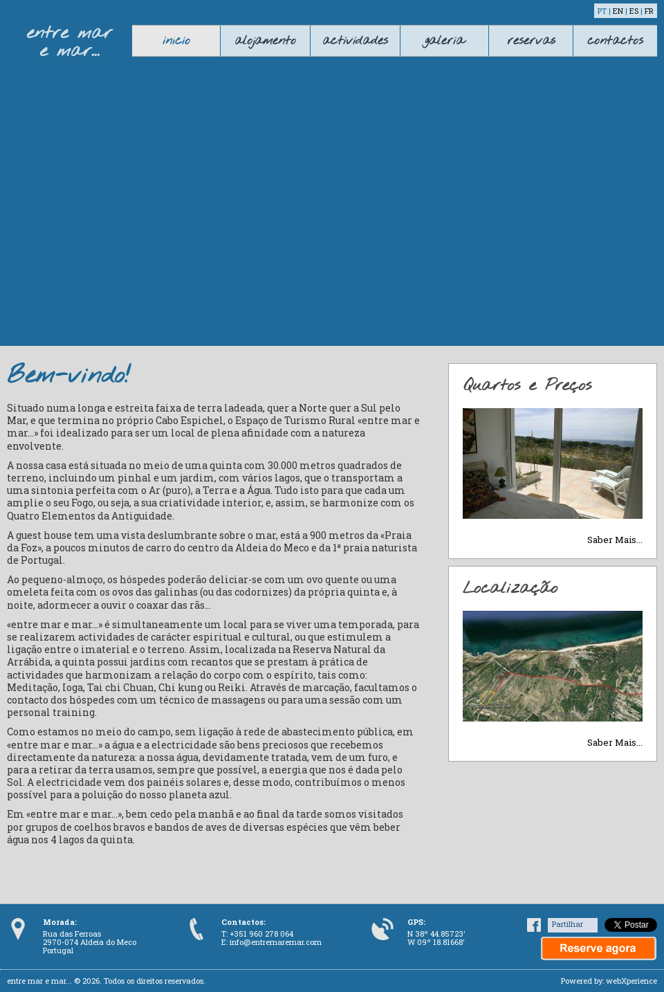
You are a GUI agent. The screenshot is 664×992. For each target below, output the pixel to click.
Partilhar (567, 924)
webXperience (631, 980)
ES (633, 11)
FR (649, 11)
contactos (615, 41)
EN (618, 11)
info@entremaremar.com (276, 942)
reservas (531, 41)
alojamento (265, 41)
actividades (355, 41)
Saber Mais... (615, 539)
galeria (444, 41)
